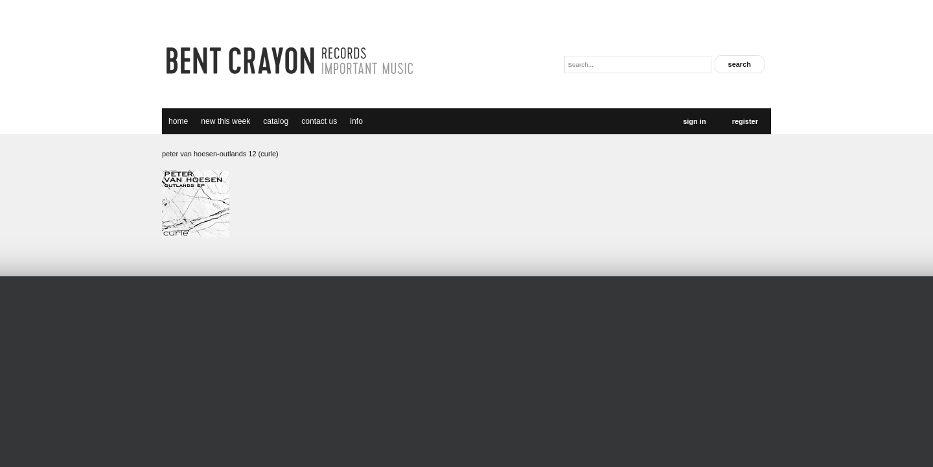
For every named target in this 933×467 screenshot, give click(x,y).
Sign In (694, 121)
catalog (275, 121)
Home (178, 121)
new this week (225, 121)
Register (745, 121)
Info (356, 121)
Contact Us (319, 121)
